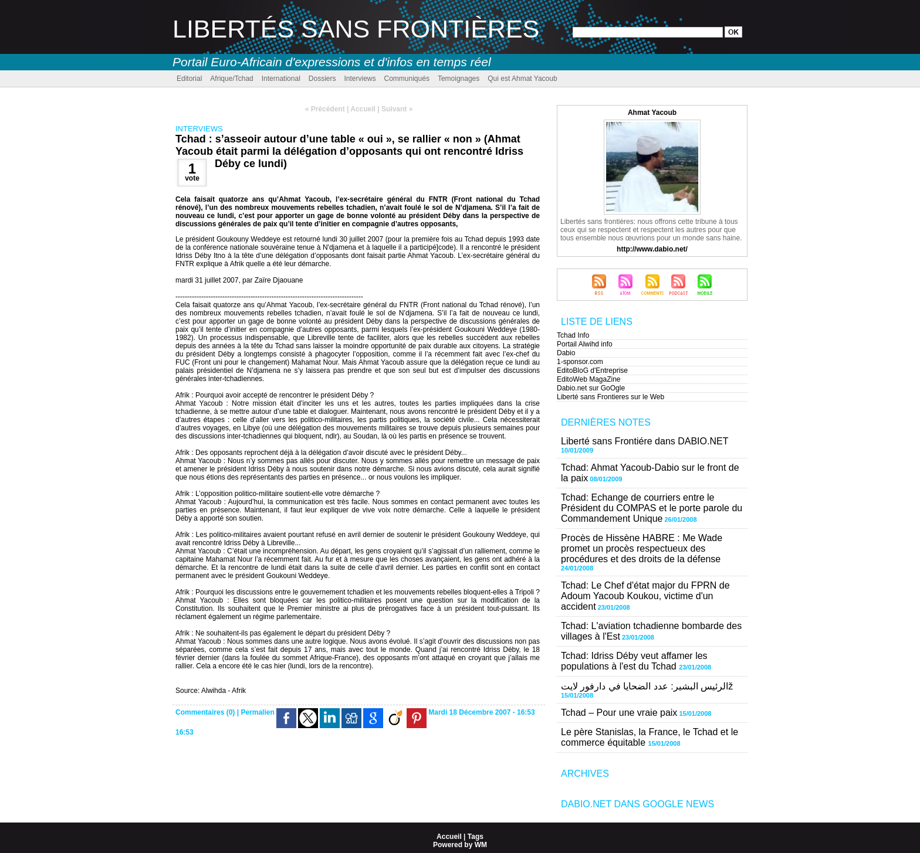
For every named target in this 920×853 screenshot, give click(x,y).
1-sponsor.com (580, 362)
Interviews (360, 78)
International (281, 78)
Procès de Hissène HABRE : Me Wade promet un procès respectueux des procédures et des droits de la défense (641, 548)
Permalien (257, 712)
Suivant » (396, 109)
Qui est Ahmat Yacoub (522, 78)
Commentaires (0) (206, 712)
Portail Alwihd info (585, 344)
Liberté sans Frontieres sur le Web (610, 397)
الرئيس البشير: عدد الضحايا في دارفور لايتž (647, 686)
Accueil (363, 109)
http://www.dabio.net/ (652, 249)
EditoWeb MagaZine (589, 379)
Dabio (566, 353)
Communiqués (406, 78)
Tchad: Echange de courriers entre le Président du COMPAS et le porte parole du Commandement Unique (651, 508)
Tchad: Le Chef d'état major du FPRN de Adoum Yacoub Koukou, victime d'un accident (645, 595)
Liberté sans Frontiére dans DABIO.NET (644, 441)
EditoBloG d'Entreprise (592, 370)
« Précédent (325, 109)
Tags (475, 836)
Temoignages (458, 78)
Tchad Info (573, 335)
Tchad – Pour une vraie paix (619, 713)
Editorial (189, 78)
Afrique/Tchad (231, 78)
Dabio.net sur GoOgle (591, 388)
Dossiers (322, 78)
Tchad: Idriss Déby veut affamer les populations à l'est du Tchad (634, 661)
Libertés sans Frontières (355, 29)
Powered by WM (460, 845)
